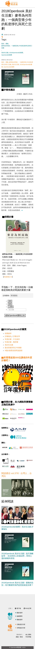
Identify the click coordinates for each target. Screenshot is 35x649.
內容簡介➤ (8, 277)
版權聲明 (19, 616)
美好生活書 (4, 52)
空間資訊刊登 (21, 628)
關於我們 (19, 613)
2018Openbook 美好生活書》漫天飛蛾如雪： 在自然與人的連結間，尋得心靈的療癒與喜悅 (17, 556)
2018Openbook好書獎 (16, 52)
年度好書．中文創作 (12, 339)
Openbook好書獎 (6, 55)
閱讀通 (10, 627)
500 (9, 304)
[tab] (6, 296)
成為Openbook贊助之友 (15, 315)
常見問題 (28, 637)
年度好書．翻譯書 (11, 342)
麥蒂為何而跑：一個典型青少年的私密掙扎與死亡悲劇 (16, 47)
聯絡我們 (19, 619)
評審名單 (16, 336)
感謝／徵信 (19, 637)
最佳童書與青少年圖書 (13, 348)
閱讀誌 (10, 616)
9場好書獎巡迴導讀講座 (13, 350)
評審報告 (8, 336)
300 (9, 301)
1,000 (10, 307)
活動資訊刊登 (21, 624)
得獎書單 (8, 333)
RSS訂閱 (28, 608)
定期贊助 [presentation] (6, 296)
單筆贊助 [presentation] (14, 296)
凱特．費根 (4, 43)
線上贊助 (28, 634)
